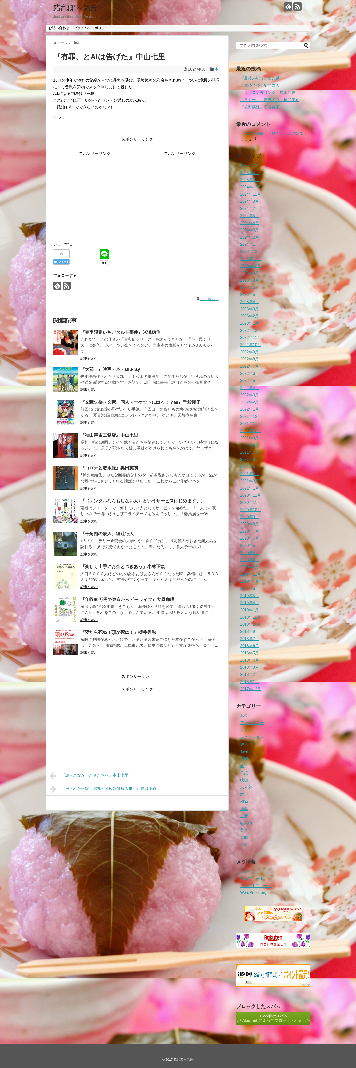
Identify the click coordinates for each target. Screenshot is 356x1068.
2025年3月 (249, 180)
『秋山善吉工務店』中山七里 (109, 435)
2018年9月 (249, 631)
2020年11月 (250, 502)
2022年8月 (249, 359)
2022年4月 (249, 388)
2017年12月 (250, 689)
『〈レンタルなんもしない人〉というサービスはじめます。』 (142, 500)
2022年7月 (249, 366)
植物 (244, 802)
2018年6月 (249, 646)
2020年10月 (250, 510)
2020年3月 (249, 560)
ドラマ (246, 730)
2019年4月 (249, 603)
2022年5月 (249, 380)
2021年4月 (249, 474)
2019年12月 (250, 574)
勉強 (244, 751)
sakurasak (209, 299)
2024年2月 (249, 237)
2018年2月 (249, 674)
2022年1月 (249, 409)
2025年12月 (250, 165)
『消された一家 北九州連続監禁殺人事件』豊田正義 (103, 789)
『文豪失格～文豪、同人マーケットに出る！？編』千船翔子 (140, 402)
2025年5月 (249, 173)
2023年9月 (249, 273)
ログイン (248, 871)
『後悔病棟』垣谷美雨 (260, 107)
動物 (244, 758)
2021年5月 (249, 467)
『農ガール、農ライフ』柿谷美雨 (269, 100)
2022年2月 (249, 402)
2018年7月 (249, 639)
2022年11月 (250, 337)
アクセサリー (252, 723)
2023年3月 (249, 309)
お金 (244, 715)
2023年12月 (250, 251)
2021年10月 (250, 431)
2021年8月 (249, 445)
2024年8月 (249, 201)
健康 (244, 744)
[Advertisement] (94, 191)
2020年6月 (249, 538)
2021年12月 (250, 416)
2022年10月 (250, 345)
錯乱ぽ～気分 (75, 7)
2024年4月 (249, 223)
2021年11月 (250, 424)
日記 (244, 773)
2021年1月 (249, 488)
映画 (244, 780)
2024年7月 (249, 208)
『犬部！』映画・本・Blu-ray (110, 369)
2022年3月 (249, 395)
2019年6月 (249, 588)
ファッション (252, 737)
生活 (244, 816)
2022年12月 (250, 330)
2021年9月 (249, 438)
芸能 (244, 837)
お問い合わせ (58, 28)
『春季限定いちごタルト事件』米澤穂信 (120, 332)
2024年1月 (249, 244)
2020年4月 (249, 553)
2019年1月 (249, 610)
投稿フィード (252, 878)
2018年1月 (249, 682)
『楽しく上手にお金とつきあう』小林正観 (122, 566)
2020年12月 (250, 495)
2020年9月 (249, 517)
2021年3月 (249, 481)
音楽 (244, 845)
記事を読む (89, 358)
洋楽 (244, 809)
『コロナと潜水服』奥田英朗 (109, 468)
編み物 (246, 823)
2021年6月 (249, 459)
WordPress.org (253, 892)
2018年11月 (250, 617)
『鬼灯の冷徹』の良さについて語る (271, 134)
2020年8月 (249, 524)
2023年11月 (250, 259)
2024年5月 (249, 216)
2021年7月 (249, 452)
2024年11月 (250, 194)
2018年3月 (249, 667)
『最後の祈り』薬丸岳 (260, 78)
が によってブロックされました (273, 1018)
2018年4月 (249, 660)
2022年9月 (249, 352)
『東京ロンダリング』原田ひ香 (267, 92)
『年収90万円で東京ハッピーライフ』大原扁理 (127, 599)
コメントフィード (256, 886)
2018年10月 (250, 624)
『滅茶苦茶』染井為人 (260, 85)
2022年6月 (249, 373)
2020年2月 (249, 567)
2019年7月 (249, 581)
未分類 (246, 787)
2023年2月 (249, 316)
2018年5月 (249, 653)
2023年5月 (249, 294)
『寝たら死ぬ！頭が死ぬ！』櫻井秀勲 (118, 632)
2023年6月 (249, 287)
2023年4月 (249, 302)
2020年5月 (249, 545)
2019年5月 (249, 596)
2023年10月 (250, 266)
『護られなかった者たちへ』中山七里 (89, 776)
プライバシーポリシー (91, 28)
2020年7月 (249, 531)
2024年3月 (249, 230)
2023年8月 (249, 280)
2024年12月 (250, 187)
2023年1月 (249, 323)
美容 (244, 830)
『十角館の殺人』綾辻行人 (107, 533)
